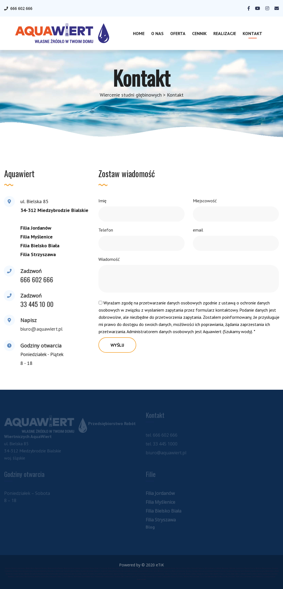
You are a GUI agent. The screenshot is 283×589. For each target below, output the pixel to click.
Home (139, 33)
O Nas (157, 33)
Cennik (199, 33)
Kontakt (252, 33)
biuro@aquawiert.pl (41, 329)
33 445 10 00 (36, 304)
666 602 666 (21, 8)
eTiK (160, 564)
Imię (102, 200)
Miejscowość (205, 200)
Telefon (105, 230)
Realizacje (224, 33)
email (198, 230)
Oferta (177, 33)
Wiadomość (109, 259)
